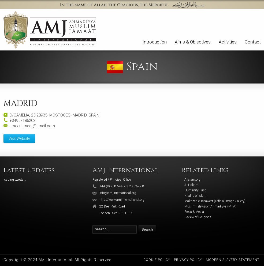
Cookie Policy (156, 260)
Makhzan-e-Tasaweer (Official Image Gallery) (215, 201)
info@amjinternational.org (117, 193)
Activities (228, 42)
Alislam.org (192, 179)
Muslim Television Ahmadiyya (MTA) (210, 206)
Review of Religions (197, 217)
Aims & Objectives (193, 42)
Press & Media (194, 212)
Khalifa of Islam (195, 196)
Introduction (155, 42)
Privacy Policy (188, 260)
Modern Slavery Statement (232, 260)
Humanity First (195, 190)
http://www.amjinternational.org (121, 200)
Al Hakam (191, 185)
